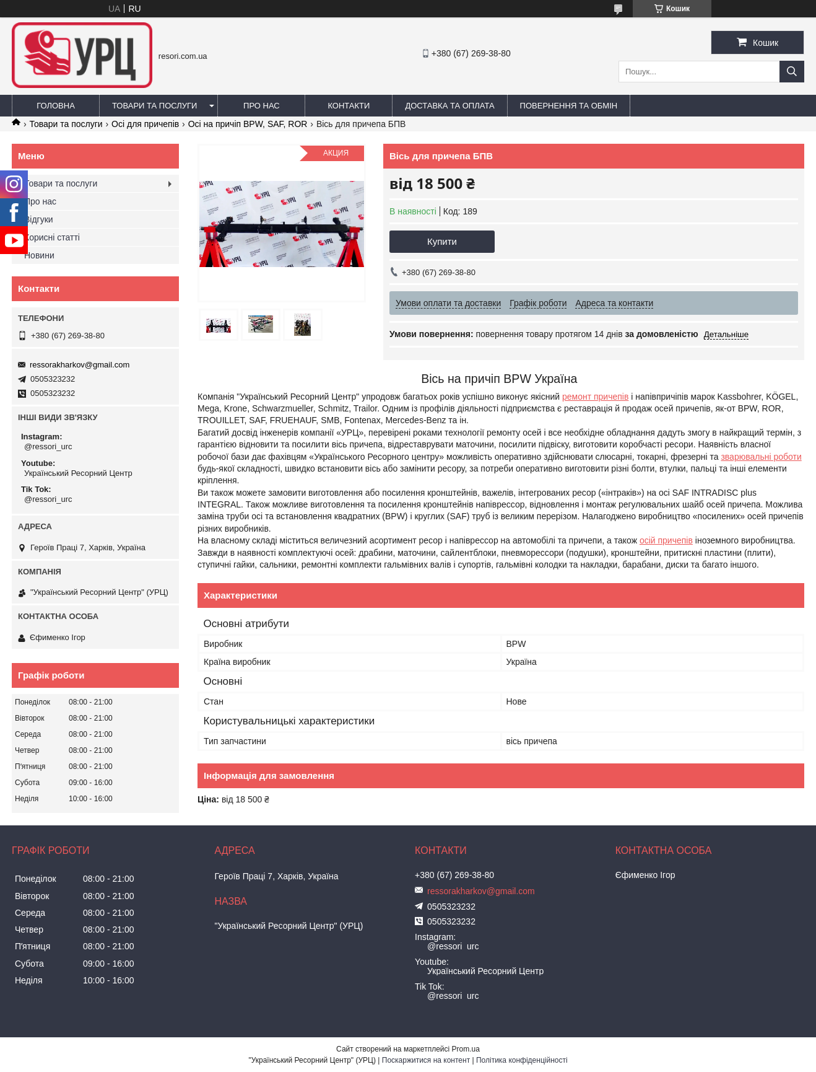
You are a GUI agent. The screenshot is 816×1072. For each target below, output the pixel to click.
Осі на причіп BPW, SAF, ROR (248, 124)
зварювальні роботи (761, 457)
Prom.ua (466, 1049)
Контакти (349, 105)
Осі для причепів (145, 124)
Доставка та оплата (449, 105)
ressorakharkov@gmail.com (79, 364)
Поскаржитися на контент (426, 1060)
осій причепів (666, 540)
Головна (56, 105)
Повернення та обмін (569, 105)
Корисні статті (52, 237)
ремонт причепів (595, 397)
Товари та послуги (154, 105)
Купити (442, 241)
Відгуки (38, 219)
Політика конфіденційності (522, 1060)
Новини (39, 255)
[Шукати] (791, 71)
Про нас (261, 105)
